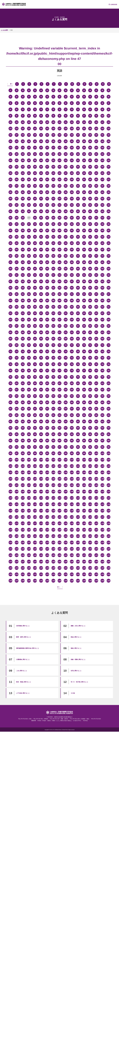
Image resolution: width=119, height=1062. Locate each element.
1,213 (47, 536)
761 (90, 364)
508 (102, 268)
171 (16, 147)
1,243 (22, 549)
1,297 (41, 568)
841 (59, 396)
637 (59, 319)
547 (29, 288)
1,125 (29, 504)
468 (65, 256)
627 (102, 313)
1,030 (71, 466)
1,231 (53, 542)
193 (47, 154)
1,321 (84, 574)
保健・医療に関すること (78, 659)
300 (78, 192)
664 (16, 332)
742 (78, 358)
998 (84, 453)
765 (10, 370)
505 (84, 268)
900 (108, 415)
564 (29, 294)
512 (23, 275)
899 (102, 415)
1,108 (29, 498)
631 (23, 319)
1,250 (65, 549)
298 (65, 192)
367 (72, 218)
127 (59, 128)
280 (59, 186)
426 (16, 243)
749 (16, 364)
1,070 (108, 479)
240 (23, 173)
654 (59, 326)
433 (59, 243)
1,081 (71, 485)
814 (102, 383)
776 (78, 370)
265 (72, 179)
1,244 (29, 549)
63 (84, 103)
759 (78, 364)
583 (41, 300)
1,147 (59, 510)
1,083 (84, 485)
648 (23, 326)
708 (78, 345)
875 (59, 408)
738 (53, 358)
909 (59, 421)
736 (41, 358)
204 (10, 160)
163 (72, 141)
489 (90, 262)
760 (84, 364)
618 (47, 313)
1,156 (10, 517)
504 (78, 268)
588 (72, 300)
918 (10, 428)
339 (108, 205)
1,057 (29, 479)
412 (35, 237)
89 (35, 116)
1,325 (108, 574)
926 (59, 428)
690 (72, 338)
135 (108, 128)
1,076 (41, 485)
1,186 (90, 523)
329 (47, 205)
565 (35, 294)
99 (96, 116)
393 (23, 230)
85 (10, 116)
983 (96, 447)
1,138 (108, 504)
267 (84, 179)
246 (59, 173)
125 (47, 128)
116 (96, 122)
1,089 (16, 491)
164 (78, 141)
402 (78, 230)
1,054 (10, 479)
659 (90, 326)
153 (10, 141)
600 (41, 307)
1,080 (65, 485)
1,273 (102, 555)
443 (16, 249)
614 (23, 313)
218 (96, 160)
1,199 (65, 530)
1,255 (96, 549)
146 (72, 135)
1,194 (35, 530)
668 (41, 332)
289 (10, 192)
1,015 (84, 459)
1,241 (10, 549)
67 (108, 103)
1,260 (22, 555)
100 (102, 116)
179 (65, 147)
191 (35, 154)
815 (108, 383)
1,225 (16, 542)
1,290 (102, 561)
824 (59, 389)
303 (96, 192)
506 (90, 268)
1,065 (78, 479)
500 (53, 268)
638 (65, 319)
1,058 (35, 479)
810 (78, 383)
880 (90, 408)
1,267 (65, 555)
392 (16, 230)
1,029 (65, 466)
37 (29, 96)
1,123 (16, 504)
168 (102, 141)
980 (78, 447)
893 (65, 415)
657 (78, 326)
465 (47, 256)
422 (96, 237)
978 (65, 447)
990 (35, 453)
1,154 (102, 510)
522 (84, 275)
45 (78, 96)
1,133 (78, 504)
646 (10, 326)
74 (47, 109)
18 (16, 90)
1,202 (84, 530)
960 (59, 440)
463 (35, 256)
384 (72, 224)
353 (90, 211)
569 (59, 294)
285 (90, 186)
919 (16, 428)
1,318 (65, 574)
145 (65, 135)
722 (59, 351)
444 (23, 249)
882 (102, 408)
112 (72, 122)
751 (29, 364)
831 (102, 389)
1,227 (29, 542)
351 (78, 211)
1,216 (65, 536)
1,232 (59, 542)
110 (59, 122)
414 (47, 237)
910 (65, 421)
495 (23, 268)
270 (102, 179)
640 (78, 319)
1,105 (10, 498)
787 (41, 377)
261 (47, 179)
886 (23, 415)
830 (96, 389)
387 (90, 224)
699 (23, 345)
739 (59, 358)
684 (35, 338)
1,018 (102, 459)
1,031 (78, 466)
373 (108, 218)
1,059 (41, 479)
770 (41, 370)
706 (65, 345)
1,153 (96, 510)
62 (78, 103)
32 (102, 90)
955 (29, 440)
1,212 (41, 536)
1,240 (108, 542)
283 (78, 186)
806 (53, 383)
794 (84, 377)
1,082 (78, 485)
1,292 (10, 568)
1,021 (16, 466)
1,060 (47, 479)
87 (23, 116)
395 (35, 230)
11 (78, 84)
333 (72, 205)
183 (90, 147)
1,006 (29, 459)
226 (41, 166)
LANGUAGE (113, 4)
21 (35, 90)
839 (47, 396)
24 (53, 90)
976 (53, 447)
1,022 (22, 466)
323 (10, 205)
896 (84, 415)
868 (16, 408)
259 (35, 179)
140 (35, 135)
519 (65, 275)
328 (41, 205)
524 (96, 275)
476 (10, 262)
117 (102, 122)
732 (16, 358)
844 (78, 396)
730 (108, 351)
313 (53, 198)
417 (65, 237)
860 (72, 402)
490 (96, 262)
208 (35, 160)
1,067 (90, 479)
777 (84, 370)
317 (78, 198)
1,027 (53, 466)
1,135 (90, 504)
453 (78, 249)
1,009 (47, 459)
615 (29, 313)
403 (84, 230)
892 (59, 415)
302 (90, 192)
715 (16, 351)
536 (65, 281)
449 (53, 249)
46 (84, 96)
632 (29, 319)
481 (41, 262)
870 (29, 408)
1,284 (65, 561)
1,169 (90, 517)
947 (84, 434)
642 (90, 319)
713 (108, 345)
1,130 (59, 504)
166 (90, 141)
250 (84, 173)
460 (16, 256)
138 (23, 135)
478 (23, 262)
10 (72, 84)
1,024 (35, 466)
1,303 (78, 568)
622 (72, 313)
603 (59, 307)
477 (16, 262)
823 (53, 389)
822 (47, 389)
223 (23, 166)
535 (59, 281)
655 (65, 326)
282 (72, 186)
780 (102, 370)
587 (65, 300)
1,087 (108, 485)
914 (90, 421)
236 (102, 166)
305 (108, 192)
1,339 (90, 580)
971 (23, 447)
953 (16, 440)
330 (53, 205)
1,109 (35, 498)
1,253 (84, 549)
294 (41, 192)
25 (59, 90)
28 (78, 90)
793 (78, 377)
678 (102, 332)
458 (108, 249)
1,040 (29, 472)
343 (29, 211)
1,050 (90, 472)
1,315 (47, 574)
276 (35, 186)
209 (41, 160)
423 (102, 237)
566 (41, 294)
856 (47, 402)
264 (65, 179)
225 (35, 166)
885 (16, 415)
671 (59, 332)
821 (41, 389)
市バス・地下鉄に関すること (79, 682)
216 (84, 160)
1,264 (47, 555)
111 (65, 122)
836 (29, 396)
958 (47, 440)
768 (29, 370)
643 (96, 319)
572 (78, 294)
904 (29, 421)
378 (35, 224)
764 (108, 364)
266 (78, 179)
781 (108, 370)
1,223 (108, 536)
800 (16, 383)
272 (10, 186)
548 (35, 288)
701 (35, 345)
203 (108, 154)
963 (78, 440)
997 (78, 453)
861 (78, 402)
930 (84, 428)
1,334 (59, 580)
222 (16, 166)
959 (53, 440)
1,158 (22, 517)
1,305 (90, 568)
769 (35, 370)
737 (47, 358)
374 (10, 224)
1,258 (10, 555)
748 (10, 364)
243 (41, 173)
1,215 (59, 536)
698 (16, 345)
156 (29, 141)
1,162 (47, 517)
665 (23, 332)
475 (108, 256)
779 (96, 370)
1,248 (53, 549)
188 (16, 154)
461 (23, 256)
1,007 (35, 459)
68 (10, 109)
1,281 (47, 561)
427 (23, 243)
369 (84, 218)
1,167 (78, 517)
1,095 (53, 491)
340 (10, 211)
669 (47, 332)
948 (90, 434)
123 (35, 128)
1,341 (102, 580)
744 (90, 358)
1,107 (22, 498)
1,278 (29, 561)
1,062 (59, 479)
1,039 (22, 472)
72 (35, 109)
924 (47, 428)
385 (78, 224)
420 (84, 237)
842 (65, 396)
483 (53, 262)
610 (102, 307)
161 (59, 141)
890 (47, 415)
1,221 (96, 536)
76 (59, 109)
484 (59, 262)
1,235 (78, 542)
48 (96, 96)
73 (41, 109)
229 (59, 166)
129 (72, 128)
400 (65, 230)
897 (90, 415)
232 (78, 166)
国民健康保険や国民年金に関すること (27, 648)
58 (53, 103)
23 (47, 90)
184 (96, 147)
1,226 (22, 542)
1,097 (65, 491)
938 (29, 434)
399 (59, 230)
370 (90, 218)
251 (90, 173)
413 (41, 237)
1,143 (35, 510)
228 (53, 166)
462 (29, 256)
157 (35, 141)
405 (96, 230)
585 (53, 300)
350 (72, 211)
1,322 (90, 574)
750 (23, 364)
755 (53, 364)
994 (59, 453)
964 (84, 440)
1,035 (102, 466)
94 (65, 116)
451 (65, 249)
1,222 (102, 536)
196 (65, 154)
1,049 (84, 472)
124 (41, 128)
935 (10, 434)
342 (23, 211)
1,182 (65, 523)
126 (53, 128)
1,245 (35, 549)
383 (65, 224)
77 (65, 109)
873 (47, 408)
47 (90, 96)
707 (72, 345)
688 (59, 338)
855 (41, 402)
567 (47, 294)
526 (108, 275)
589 (78, 300)
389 (102, 224)
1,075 (35, 485)
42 (59, 96)
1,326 (10, 580)
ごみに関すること (21, 670)
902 (16, 421)
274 (23, 186)
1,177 (35, 523)
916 (102, 421)
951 (108, 434)
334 (78, 205)
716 (23, 351)
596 (16, 307)
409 (16, 237)
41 (53, 96)
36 (23, 96)
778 (90, 370)
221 (10, 166)
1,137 (102, 504)
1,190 (10, 530)
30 (90, 90)
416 (59, 237)
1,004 (16, 459)
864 (96, 402)
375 (16, 224)
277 (41, 186)
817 (16, 389)
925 (53, 428)
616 (35, 313)
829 (90, 389)
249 (78, 173)
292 (29, 192)
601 (47, 307)
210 (47, 160)
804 (41, 383)
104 (23, 122)
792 (72, 377)
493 (10, 268)
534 (53, 281)
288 (108, 186)
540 (90, 281)
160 (53, 141)
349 (65, 211)
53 (23, 103)
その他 (73, 693)
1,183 (71, 523)
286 (96, 186)
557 (90, 288)
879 (84, 408)
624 (84, 313)
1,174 (16, 523)
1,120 (102, 498)
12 (84, 84)
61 (72, 103)
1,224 (10, 542)
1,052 (102, 472)
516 (47, 275)
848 (102, 396)
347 (53, 211)
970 (16, 447)
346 (47, 211)
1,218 (78, 536)
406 (102, 230)
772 (53, 370)
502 (65, 268)
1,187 (96, 523)
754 (47, 364)
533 (47, 281)
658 (84, 326)
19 (23, 90)
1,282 (53, 561)
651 (41, 326)
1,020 (10, 466)
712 (102, 345)
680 (10, 338)
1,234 (71, 542)
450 (59, 249)
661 (102, 326)
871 (35, 408)
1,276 (16, 561)
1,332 (47, 580)
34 (10, 96)
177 (53, 147)
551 (53, 288)
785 (29, 377)
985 (108, 447)
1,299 (53, 568)
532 (41, 281)
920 (23, 428)
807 (59, 383)
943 (59, 434)
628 (108, 313)
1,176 (29, 523)
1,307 (102, 568)
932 (96, 428)
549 (41, 288)
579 (16, 300)
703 (47, 345)
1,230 (47, 542)
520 (72, 275)
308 (23, 198)
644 (102, 319)
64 (90, 103)
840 (53, 396)
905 (35, 421)
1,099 (78, 491)
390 (108, 224)
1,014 (78, 459)
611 (108, 307)
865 (102, 402)
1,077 (47, 485)
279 (53, 186)
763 (102, 364)
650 (35, 326)
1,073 (22, 485)
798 (108, 377)
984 (102, 447)
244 (47, 173)
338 (102, 205)
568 (53, 294)
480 (35, 262)
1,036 (108, 466)
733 (23, 358)
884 (10, 415)
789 (53, 377)
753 (41, 364)
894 (72, 415)
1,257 (108, 549)
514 (35, 275)
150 (96, 135)
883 (108, 408)
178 (59, 147)
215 (78, 160)
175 (41, 147)
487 (78, 262)
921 (29, 428)
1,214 (53, 536)
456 (96, 249)
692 (84, 338)
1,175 (22, 523)
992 (47, 453)
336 (90, 205)
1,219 (84, 536)
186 (108, 147)
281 (65, 186)
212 (59, 160)
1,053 (108, 472)
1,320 (78, 574)
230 (65, 166)
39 (41, 96)
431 (47, 243)
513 (29, 275)
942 (53, 434)
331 (59, 205)
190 (29, 154)
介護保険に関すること (23, 659)
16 (109, 84)
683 (29, 338)
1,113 (59, 498)
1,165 (65, 517)
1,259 (16, 555)
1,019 (108, 459)
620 (59, 313)
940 (41, 434)
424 (108, 237)
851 (16, 402)
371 (96, 218)
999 (90, 453)
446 (35, 249)
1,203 (90, 530)
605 (72, 307)
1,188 (102, 523)
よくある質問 (4, 30)
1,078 (53, 485)
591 (90, 300)
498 (41, 268)
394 (29, 230)
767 (23, 370)
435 (72, 243)
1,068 (96, 479)
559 (102, 288)
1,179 (47, 523)
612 (10, 313)
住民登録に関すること (23, 626)
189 (23, 154)
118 (108, 122)
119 (10, 128)
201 (96, 154)
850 (10, 402)
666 (29, 332)
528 (16, 281)
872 (41, 408)
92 (53, 116)
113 (78, 122)
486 (72, 262)
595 (10, 307)
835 (23, 396)
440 (102, 243)
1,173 (10, 523)
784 (23, 377)
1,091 (29, 491)
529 (23, 281)
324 (16, 205)
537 (72, 281)
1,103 (102, 491)
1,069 (102, 479)
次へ (58, 587)
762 (96, 364)
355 (102, 211)
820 (35, 389)
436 (78, 243)
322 (108, 198)
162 (65, 141)
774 (65, 370)
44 (72, 96)
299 (72, 192)
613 (16, 313)
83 (102, 109)
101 (108, 116)
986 (10, 453)
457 (102, 249)
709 (84, 345)
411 (29, 237)
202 (102, 154)
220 (108, 160)
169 (108, 141)
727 (90, 351)
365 (59, 218)
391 (10, 230)
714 (10, 351)
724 (72, 351)
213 (65, 160)
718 (35, 351)
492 (108, 262)
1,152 (90, 510)
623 (78, 313)
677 (96, 332)
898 (96, 415)
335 (84, 205)
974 (41, 447)
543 (108, 281)
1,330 (35, 580)
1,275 (10, 561)
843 (72, 396)
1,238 (96, 542)
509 (108, 268)
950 (102, 434)
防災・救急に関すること (23, 682)
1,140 (16, 510)
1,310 (16, 574)
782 (10, 377)
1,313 (35, 574)
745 (96, 358)
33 (108, 90)
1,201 (78, 530)
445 (29, 249)
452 (72, 249)
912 (78, 421)
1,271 (90, 555)
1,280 (41, 561)
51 (10, 103)
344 (35, 211)
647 (16, 326)
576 (102, 294)
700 (29, 345)
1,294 (22, 568)
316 (72, 198)
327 (35, 205)
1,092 (35, 491)
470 (78, 256)
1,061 (53, 479)
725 (78, 351)
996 (72, 453)
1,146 (53, 510)
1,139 (10, 510)
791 (65, 377)
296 (53, 192)
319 (90, 198)
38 (35, 96)
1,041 (35, 472)
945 (72, 434)
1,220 (90, 536)
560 (108, 288)
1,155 (108, 510)
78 (72, 109)
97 (84, 116)
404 (90, 230)
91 (47, 116)
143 (53, 135)
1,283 (59, 561)
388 (96, 224)
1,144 (41, 510)
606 (78, 307)
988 (23, 453)
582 (35, 300)
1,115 (71, 498)
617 (41, 313)
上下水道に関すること (23, 693)
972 (29, 447)
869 (23, 408)
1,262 (35, 555)
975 (47, 447)
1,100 (84, 491)
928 (72, 428)
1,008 (41, 459)
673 (72, 332)
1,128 (47, 504)
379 (41, 224)
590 (84, 300)
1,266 (59, 555)
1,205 (102, 530)
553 (65, 288)
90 (41, 116)
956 (35, 440)
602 (53, 307)
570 (65, 294)
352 (84, 211)
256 (16, 179)
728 (96, 351)
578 (10, 300)
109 (53, 122)
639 (72, 319)
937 (23, 434)
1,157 (16, 517)
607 (84, 307)
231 (72, 166)
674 (78, 332)
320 (96, 198)
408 (10, 237)
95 (72, 116)
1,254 (90, 549)
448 (47, 249)
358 (16, 218)
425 (10, 243)
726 (84, 351)
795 (90, 377)
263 (59, 179)
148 (84, 135)
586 (59, 300)
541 (96, 281)
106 (35, 122)
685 (41, 338)
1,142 (29, 510)
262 (53, 179)
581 (29, 300)
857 (53, 402)
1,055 (16, 479)
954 (23, 440)
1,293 (16, 568)
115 (90, 122)
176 (47, 147)
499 (47, 268)
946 (78, 434)
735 (35, 358)
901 (10, 421)
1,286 (78, 561)
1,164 (59, 517)
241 (29, 173)
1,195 (41, 530)
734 (29, 358)
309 (29, 198)
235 (96, 166)
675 (84, 332)
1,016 (90, 459)
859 (65, 402)
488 (84, 262)
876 (65, 408)
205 (16, 160)
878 (78, 408)
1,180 (53, 523)
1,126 (35, 504)
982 (90, 447)
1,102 (96, 491)
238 (10, 173)
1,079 (59, 485)
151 (102, 135)
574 (90, 294)
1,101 (90, 491)
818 (23, 389)
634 (41, 319)
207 (29, 160)
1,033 (90, 466)
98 (90, 116)
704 (53, 345)
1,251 (71, 549)
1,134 (84, 504)
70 (23, 109)
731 (10, 358)
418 (72, 237)
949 (96, 434)
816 (10, 389)
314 (59, 198)
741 (72, 358)
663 (10, 332)
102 (10, 122)
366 (65, 218)
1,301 (65, 568)
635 (47, 319)
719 (41, 351)
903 (23, 421)
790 (59, 377)
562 (16, 294)
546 (23, 288)
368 (78, 218)
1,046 (65, 472)
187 (10, 154)
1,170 (96, 517)
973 (35, 447)
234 (90, 166)
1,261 (29, 555)
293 (35, 192)
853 (29, 402)
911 (72, 421)
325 (23, 205)
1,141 (22, 510)
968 (108, 440)
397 (47, 230)
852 (23, 402)
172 (23, 147)
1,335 (65, 580)
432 (53, 243)
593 (102, 300)
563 (23, 294)
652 (47, 326)
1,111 (47, 498)
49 (102, 96)
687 (53, 338)
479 (29, 262)
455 (90, 249)
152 (108, 135)
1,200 (71, 530)
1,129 (53, 504)
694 (96, 338)
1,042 (41, 472)
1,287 (84, 561)
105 (29, 122)
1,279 (35, 561)
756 (59, 364)
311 (41, 198)
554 (72, 288)
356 (108, 211)
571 (72, 294)
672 (65, 332)
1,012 (65, 459)
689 (65, 338)
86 (16, 116)
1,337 (78, 580)
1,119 (96, 498)
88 (29, 116)
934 (108, 428)
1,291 (108, 561)
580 (23, 300)
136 (10, 135)
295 (47, 192)
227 (47, 166)
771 (47, 370)
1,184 (78, 523)
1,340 (96, 580)
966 (96, 440)
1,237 (90, 542)
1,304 (84, 568)
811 (84, 383)
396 (41, 230)
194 (53, 154)
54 (29, 103)
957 (41, 440)
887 (29, 415)
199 (84, 154)
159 (47, 141)
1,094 (47, 491)
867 (10, 408)
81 (90, 109)
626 (96, 313)
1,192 (22, 530)
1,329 (29, 580)
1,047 (71, 472)
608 (90, 307)
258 (29, 179)
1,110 (41, 498)
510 (10, 275)
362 (41, 218)
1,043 (47, 472)
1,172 (108, 517)
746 (102, 358)
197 (72, 154)
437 (84, 243)
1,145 (47, 510)
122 (29, 128)
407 (108, 230)
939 (35, 434)
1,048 (78, 472)
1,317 (59, 574)
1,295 (29, 568)
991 (41, 453)
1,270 (84, 555)
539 (84, 281)
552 (59, 288)
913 (84, 421)
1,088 (10, 491)
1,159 (29, 517)
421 (90, 237)
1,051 (96, 472)
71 (29, 109)
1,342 (108, 580)
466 (53, 256)
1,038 (16, 472)
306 (10, 198)
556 (84, 288)
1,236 (84, 542)
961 (65, 440)
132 (90, 128)
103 (16, 122)
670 (53, 332)
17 (10, 90)
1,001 (102, 453)
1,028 (59, 466)
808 (65, 383)
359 (23, 218)
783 (16, 377)
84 (108, 109)
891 (53, 415)
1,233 (65, 542)
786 (35, 377)
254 (108, 173)
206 (23, 160)
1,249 (59, 549)
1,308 (108, 568)
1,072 (16, 485)
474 (102, 256)
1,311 (22, 574)
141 (41, 135)
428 (29, 243)
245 (53, 173)
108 (47, 122)
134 (102, 128)
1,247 (47, 549)
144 (59, 135)
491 (102, 262)
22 (41, 90)
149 (90, 135)
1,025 (41, 466)
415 (53, 237)
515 (41, 275)
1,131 (65, 504)
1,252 (78, 549)
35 (16, 96)
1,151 (84, 510)
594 (108, 300)
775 (72, 370)
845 (84, 396)
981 (84, 447)
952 (10, 440)
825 (65, 389)
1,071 (10, 485)
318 (84, 198)
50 (108, 96)
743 (84, 358)
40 (47, 96)
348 (59, 211)
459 (10, 256)
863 (90, 402)
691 (78, 338)
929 (78, 428)
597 (23, 307)
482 (47, 262)
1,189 (108, 523)
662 (108, 326)
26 (65, 90)
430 (41, 243)
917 (108, 421)
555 (78, 288)
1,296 (35, 568)
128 (65, 128)
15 (103, 84)
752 (35, 364)
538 (78, 281)
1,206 (108, 530)
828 (84, 389)
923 (41, 428)
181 (78, 147)
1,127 (41, 504)
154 (16, 141)
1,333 (53, 580)
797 (102, 377)
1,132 (71, 504)
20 (29, 90)
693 (90, 338)
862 (84, 402)
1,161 (41, 517)
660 (96, 326)
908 (53, 421)
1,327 (16, 580)
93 (59, 116)
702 (41, 345)
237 (108, 166)
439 (96, 243)
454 (84, 249)
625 (90, 313)
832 (108, 389)
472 (90, 256)
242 (35, 173)
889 (41, 415)
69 (16, 109)
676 (90, 332)
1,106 (16, 498)
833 (10, 396)
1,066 (84, 479)
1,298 (47, 568)
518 (59, 275)
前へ (11, 84)
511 (16, 275)
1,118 (90, 498)
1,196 (47, 530)
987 (16, 453)
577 (108, 294)
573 (84, 294)
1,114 (65, 498)
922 (35, 428)
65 (96, 103)
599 (35, 307)
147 (78, 135)
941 (47, 434)
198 (78, 154)
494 (16, 268)
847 (96, 396)
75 (53, 109)
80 (84, 109)
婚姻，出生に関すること (78, 626)
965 (90, 440)
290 (16, 192)
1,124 (22, 504)
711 (96, 345)
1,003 (10, 459)
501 (59, 268)
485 (65, 262)
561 (10, 294)
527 (10, 281)
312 (47, 198)
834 (16, 396)
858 (59, 402)
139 (29, 135)
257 (23, 179)
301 (84, 192)
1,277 (22, 561)
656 (72, 326)
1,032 (84, 466)
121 (23, 128)
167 (96, 141)
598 (29, 307)
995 (65, 453)
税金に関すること (76, 637)
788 (47, 377)
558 (96, 288)
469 (72, 256)
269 (96, 179)
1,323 (96, 574)
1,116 (78, 498)
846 (90, 396)
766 (16, 370)
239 (16, 173)
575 (96, 294)
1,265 (53, 555)
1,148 (65, 510)
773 (59, 370)
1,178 (41, 523)
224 (29, 166)
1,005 (22, 459)
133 (96, 128)
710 (90, 345)
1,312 (29, 574)
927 (65, 428)
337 (96, 205)
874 (53, 408)
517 (53, 275)
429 (35, 243)
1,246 (41, 549)
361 (35, 218)
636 (53, 319)
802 (29, 383)
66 (102, 103)
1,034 (96, 466)
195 (59, 154)
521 (78, 275)
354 (96, 211)
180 (72, 147)
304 (102, 192)
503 (72, 268)
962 (72, 440)
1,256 (102, 549)
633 (35, 319)
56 (41, 103)
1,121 (108, 498)
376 (23, 224)
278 (47, 186)
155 (23, 141)
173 (29, 147)
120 (16, 128)
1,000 (96, 453)
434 (65, 243)
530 (29, 281)
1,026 (47, 466)
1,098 (71, 491)
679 (108, 332)
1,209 (22, 536)
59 (59, 103)
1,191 (16, 530)
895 (78, 415)
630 (16, 319)
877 (72, 408)
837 (35, 396)
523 (90, 275)
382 (59, 224)
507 (96, 268)
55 (35, 103)
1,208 (16, 536)
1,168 (84, 517)
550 (47, 288)
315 (65, 198)
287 (102, 186)
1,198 (59, 530)
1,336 (71, 580)
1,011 (59, 459)
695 (102, 338)
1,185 (84, 523)
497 (35, 268)
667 (35, 332)
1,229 (41, 542)
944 (65, 434)
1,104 (108, 491)
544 (10, 288)
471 (84, 256)
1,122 (10, 504)
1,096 (59, 491)
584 (47, 300)
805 (47, 383)
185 (102, 147)
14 (97, 84)
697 (10, 345)
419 (78, 237)
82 (96, 109)
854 (35, 402)
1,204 (96, 530)
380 (47, 224)
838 (41, 396)
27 (72, 90)
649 (29, 326)
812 (90, 383)
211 (53, 160)
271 (108, 179)
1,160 (35, 517)
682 (23, 338)
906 (41, 421)
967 (102, 440)
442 (10, 249)
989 (29, 453)
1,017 (96, 459)
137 (16, 135)
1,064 (71, 479)
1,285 (71, 561)
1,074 (29, 485)
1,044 (53, 472)
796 (96, 377)
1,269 (78, 555)
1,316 (53, 574)
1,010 (53, 459)
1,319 (71, 574)
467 (59, 256)
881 (96, 408)
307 (16, 198)
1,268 (71, 555)
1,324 (102, 574)
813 (96, 383)
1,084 (90, 485)
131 (84, 128)
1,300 (59, 568)
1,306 (96, 568)
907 (47, 421)
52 (16, 103)
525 (102, 275)
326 (29, 205)
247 (65, 173)
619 (53, 313)
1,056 (22, 479)
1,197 (53, 530)
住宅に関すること (76, 670)
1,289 (96, 561)
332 (65, 205)
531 (35, 281)
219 (102, 160)
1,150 (78, 510)
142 (47, 135)
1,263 (41, 555)
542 (102, 281)
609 (96, 307)
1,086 (102, 485)
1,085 (96, 485)
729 (102, 351)
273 (16, 186)
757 (65, 364)
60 (65, 103)
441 (108, 243)
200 (90, 154)
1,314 (41, 574)
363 (47, 218)
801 (23, 383)
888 (35, 415)
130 (78, 128)
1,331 (41, 580)
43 (65, 96)
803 (35, 383)
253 (102, 173)
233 (84, 166)
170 (10, 147)
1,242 (16, 549)
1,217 (71, 536)
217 (90, 160)
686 (47, 338)
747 (108, 358)
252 (96, 173)
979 (72, 447)
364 (53, 218)
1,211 (35, 536)
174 (35, 147)
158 (41, 141)
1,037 (10, 472)
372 (102, 218)
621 (65, 313)
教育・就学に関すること (23, 637)
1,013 (71, 459)
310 (35, 198)
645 (108, 319)
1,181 (59, 523)
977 (59, 447)
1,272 (96, 555)
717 (29, 351)
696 (108, 338)
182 (84, 147)
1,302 (71, 568)
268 (90, 179)
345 (41, 211)
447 (41, 249)
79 (78, 109)
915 (96, 421)
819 (29, 389)
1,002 (108, 453)
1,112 (53, 498)
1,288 (90, 561)
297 (59, 192)
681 (16, 338)
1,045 (59, 472)
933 (102, 428)
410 (23, 237)
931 (90, 428)
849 (108, 396)
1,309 (10, 574)
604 (65, 307)
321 (102, 198)
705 (59, 345)
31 (96, 90)
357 (10, 218)
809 (72, 383)
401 (72, 230)
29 (84, 90)
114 (84, 122)
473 (96, 256)
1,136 (96, 504)
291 (23, 192)
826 (72, 389)
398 (53, 230)
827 (78, 389)
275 (29, 186)
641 (84, 319)
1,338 (84, 580)
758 (72, 364)
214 (72, 160)
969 (10, 447)
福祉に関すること (76, 648)
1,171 (102, 517)
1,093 (41, 491)
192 (41, 154)
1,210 (29, 536)
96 (78, 116)
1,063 (65, 479)
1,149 (71, 510)
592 (96, 300)
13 (90, 84)
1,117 (84, 498)
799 (10, 383)
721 (53, 351)
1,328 (22, 580)
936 (16, 434)
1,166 (71, 517)
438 (90, 243)
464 (41, 256)
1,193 (29, 530)
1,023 (29, 466)
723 (65, 351)
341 (16, 211)
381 (53, 224)
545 (16, 288)
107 (41, 122)
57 (47, 103)
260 (41, 179)
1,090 (22, 491)
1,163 (53, 517)
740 (65, 358)
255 (10, 179)
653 (53, 326)
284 (84, 186)
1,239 (102, 542)
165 (84, 141)
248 (72, 173)
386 (84, 224)
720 (47, 351)
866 (108, 402)
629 (10, 319)
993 (53, 453)
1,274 (108, 555)
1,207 (10, 536)
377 (29, 224)
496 (29, 268)
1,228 (35, 542)
